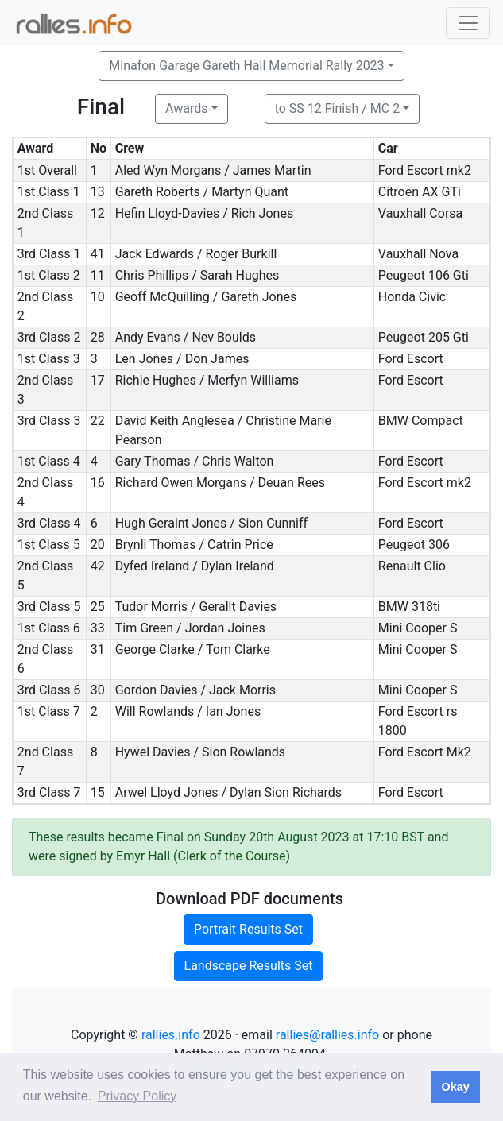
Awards (186, 108)
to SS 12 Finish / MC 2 (337, 108)
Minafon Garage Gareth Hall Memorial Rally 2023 (246, 65)
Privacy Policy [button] (137, 1096)
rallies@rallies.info (327, 1034)
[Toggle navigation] (468, 23)
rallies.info (170, 1034)
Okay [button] (455, 1086)
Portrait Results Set (248, 929)
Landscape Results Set (248, 965)
